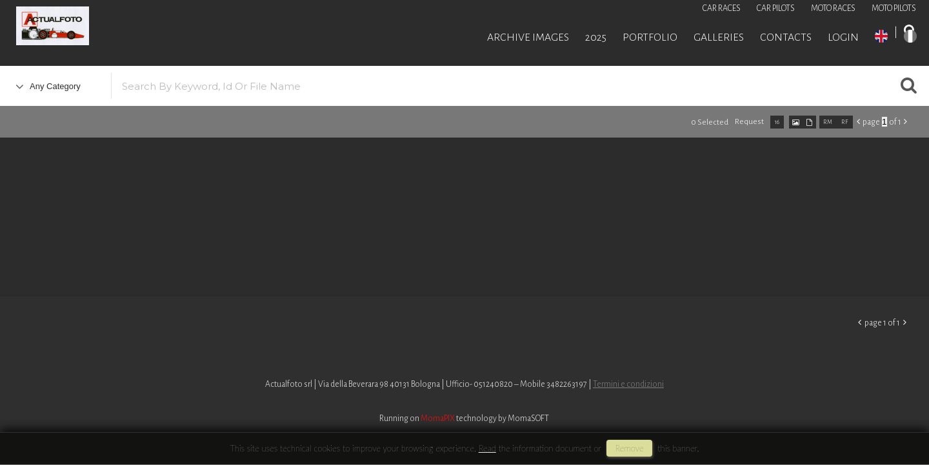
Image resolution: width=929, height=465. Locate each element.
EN (881, 36)
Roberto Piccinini (155, 27)
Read (487, 448)
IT (910, 36)
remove (629, 448)
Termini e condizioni (628, 384)
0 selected (709, 122)
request (749, 122)
